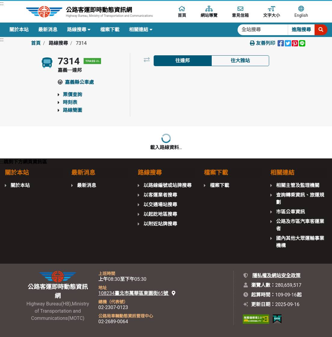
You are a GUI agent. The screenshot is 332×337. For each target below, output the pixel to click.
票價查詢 (72, 94)
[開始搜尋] (320, 29)
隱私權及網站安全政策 (276, 275)
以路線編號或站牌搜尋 (167, 185)
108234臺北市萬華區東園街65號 (136, 293)
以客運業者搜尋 (160, 195)
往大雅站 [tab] (240, 60)
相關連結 (140, 29)
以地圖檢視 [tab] (240, 76)
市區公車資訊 (290, 212)
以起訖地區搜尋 (160, 214)
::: (2, 3)
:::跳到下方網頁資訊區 (23, 162)
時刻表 (70, 102)
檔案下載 (109, 29)
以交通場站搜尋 (160, 204)
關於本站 (19, 29)
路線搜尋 (79, 29)
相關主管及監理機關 (297, 185)
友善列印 (262, 43)
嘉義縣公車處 (79, 82)
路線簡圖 (72, 110)
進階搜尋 (301, 29)
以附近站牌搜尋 (160, 224)
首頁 (36, 43)
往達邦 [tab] (182, 60)
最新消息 (47, 29)
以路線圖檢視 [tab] (182, 76)
